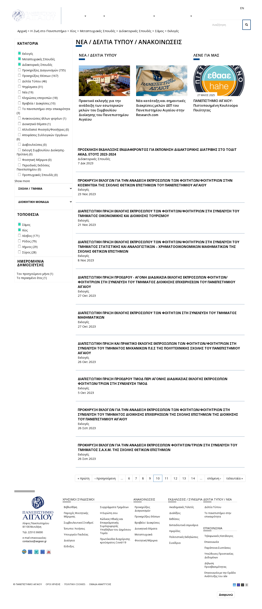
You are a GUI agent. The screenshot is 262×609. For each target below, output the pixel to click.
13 (184, 478)
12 (175, 478)
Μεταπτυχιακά (143, 534)
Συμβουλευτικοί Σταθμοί (78, 522)
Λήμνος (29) (30, 247)
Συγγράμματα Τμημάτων (114, 507)
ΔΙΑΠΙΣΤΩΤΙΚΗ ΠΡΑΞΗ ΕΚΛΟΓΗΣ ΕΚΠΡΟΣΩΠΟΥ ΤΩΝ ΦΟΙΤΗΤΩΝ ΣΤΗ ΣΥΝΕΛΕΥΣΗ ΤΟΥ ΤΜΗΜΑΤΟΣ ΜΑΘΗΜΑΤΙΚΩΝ (157, 315)
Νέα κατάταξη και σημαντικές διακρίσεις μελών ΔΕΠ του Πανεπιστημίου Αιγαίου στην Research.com (160, 108)
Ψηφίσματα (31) (32, 87)
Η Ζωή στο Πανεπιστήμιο (48, 31)
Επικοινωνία (211, 542)
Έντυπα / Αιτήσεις (74, 528)
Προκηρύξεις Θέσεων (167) (40, 76)
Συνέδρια (175, 543)
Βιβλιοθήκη (70, 507)
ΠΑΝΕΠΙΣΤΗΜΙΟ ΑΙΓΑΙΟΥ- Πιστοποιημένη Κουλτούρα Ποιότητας (215, 105)
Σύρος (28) (29, 252)
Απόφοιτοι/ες (169, 8)
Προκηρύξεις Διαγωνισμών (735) (44, 70)
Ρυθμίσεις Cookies (40, 605)
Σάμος (159, 31)
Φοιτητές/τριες (149, 8)
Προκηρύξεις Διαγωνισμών (142, 508)
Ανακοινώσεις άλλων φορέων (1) (44, 118)
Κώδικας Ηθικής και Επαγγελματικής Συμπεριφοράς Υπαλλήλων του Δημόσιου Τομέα (115, 526)
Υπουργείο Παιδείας (76, 534)
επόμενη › (214, 478)
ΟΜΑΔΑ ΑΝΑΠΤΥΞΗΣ (100, 584)
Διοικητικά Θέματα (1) (36, 124)
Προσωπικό (198, 8)
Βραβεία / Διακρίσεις (147, 522)
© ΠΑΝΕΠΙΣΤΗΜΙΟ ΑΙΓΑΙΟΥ (27, 584)
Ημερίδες (174, 531)
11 (166, 478)
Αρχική (22, 31)
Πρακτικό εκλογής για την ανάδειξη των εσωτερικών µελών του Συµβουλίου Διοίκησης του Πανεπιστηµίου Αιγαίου (104, 110)
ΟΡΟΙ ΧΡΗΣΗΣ (53, 584)
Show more (22, 181)
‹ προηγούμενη (105, 478)
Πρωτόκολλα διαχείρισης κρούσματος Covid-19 (115, 540)
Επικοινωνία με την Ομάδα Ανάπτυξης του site (220, 574)
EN (242, 8)
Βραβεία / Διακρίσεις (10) (38, 103)
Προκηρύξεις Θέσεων (147, 516)
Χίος (73, 31)
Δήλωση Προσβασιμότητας (215, 565)
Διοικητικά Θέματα (146, 528)
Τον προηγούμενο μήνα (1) (35, 274)
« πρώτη (83, 478)
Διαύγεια (69, 540)
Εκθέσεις (174, 519)
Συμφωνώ (207, 594)
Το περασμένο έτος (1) (32, 278)
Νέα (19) (27, 92)
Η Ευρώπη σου (109, 513)
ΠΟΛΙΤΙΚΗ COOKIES (74, 584)
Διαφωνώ (226, 594)
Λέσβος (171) (31, 236)
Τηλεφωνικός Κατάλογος (218, 536)
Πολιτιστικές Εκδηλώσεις (183, 537)
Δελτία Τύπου (212, 507)
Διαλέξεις (175, 513)
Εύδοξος (69, 546)
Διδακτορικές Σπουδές (135, 31)
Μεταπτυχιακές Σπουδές (97, 31)
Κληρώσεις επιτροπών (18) (40, 98)
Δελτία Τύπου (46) (34, 81)
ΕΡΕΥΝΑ (97, 16)
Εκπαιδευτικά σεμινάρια (183, 525)
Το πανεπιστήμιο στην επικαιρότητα (217, 514)
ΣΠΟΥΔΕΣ (77, 16)
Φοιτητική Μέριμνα (146, 540)
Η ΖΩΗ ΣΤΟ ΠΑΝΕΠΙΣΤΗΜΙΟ (132, 16)
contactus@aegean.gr (36, 541)
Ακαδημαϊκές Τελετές (181, 507)
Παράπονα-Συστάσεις (217, 548)
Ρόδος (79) (29, 241)
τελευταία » (234, 478)
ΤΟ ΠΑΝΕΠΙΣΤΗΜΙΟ (175, 16)
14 (193, 478)
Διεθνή (184, 8)
